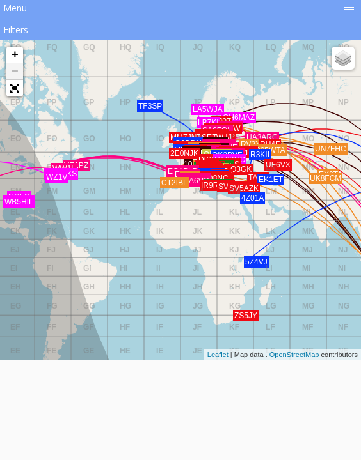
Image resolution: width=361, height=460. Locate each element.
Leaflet (218, 354)
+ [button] (15, 55)
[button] (14, 88)
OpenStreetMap (294, 354)
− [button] (15, 71)
